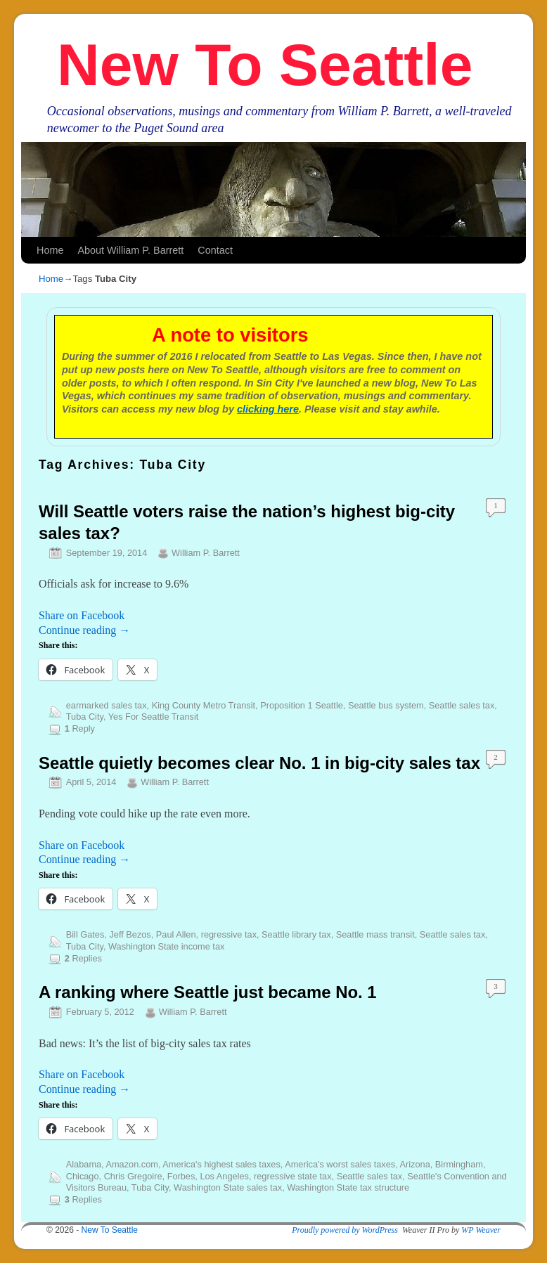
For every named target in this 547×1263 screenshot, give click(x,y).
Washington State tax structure (348, 1187)
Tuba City (84, 716)
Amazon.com (131, 1164)
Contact (215, 250)
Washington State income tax (166, 946)
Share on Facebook (81, 615)
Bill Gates (85, 934)
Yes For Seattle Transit (153, 716)
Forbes (181, 1176)
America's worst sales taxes (340, 1164)
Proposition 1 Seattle (301, 705)
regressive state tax (293, 1176)
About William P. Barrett (130, 250)
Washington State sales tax (228, 1187)
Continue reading (84, 630)
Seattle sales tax (462, 705)
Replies (83, 958)
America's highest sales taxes (221, 1164)
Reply (80, 728)
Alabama (83, 1164)
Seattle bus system (386, 705)
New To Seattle (264, 65)
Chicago (82, 1176)
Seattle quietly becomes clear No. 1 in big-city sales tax (259, 762)
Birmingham (459, 1164)
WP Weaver (481, 1230)
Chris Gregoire (133, 1176)
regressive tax (229, 934)
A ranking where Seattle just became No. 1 (208, 992)
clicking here (268, 409)
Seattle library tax (296, 934)
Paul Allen (176, 934)
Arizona (415, 1164)
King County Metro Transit (203, 705)
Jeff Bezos (129, 934)
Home (50, 250)
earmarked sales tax (106, 705)
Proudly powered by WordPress (345, 1230)
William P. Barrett (206, 553)
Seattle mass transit (375, 934)
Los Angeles (224, 1176)
